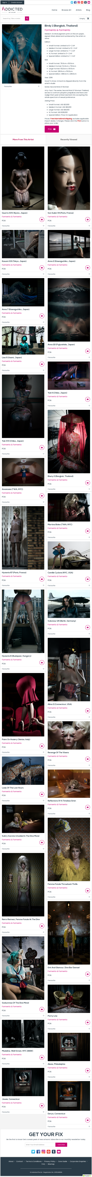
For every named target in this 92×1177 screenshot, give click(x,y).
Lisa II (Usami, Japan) (12, 358)
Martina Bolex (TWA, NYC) (60, 525)
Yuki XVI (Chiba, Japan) (13, 441)
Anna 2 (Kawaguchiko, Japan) (61, 261)
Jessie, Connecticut (11, 1099)
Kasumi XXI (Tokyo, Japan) (14, 261)
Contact (89, 2)
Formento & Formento (57, 30)
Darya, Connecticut (56, 1114)
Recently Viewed (69, 139)
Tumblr (85, 2)
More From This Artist (23, 139)
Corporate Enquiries (78, 1162)
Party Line (52, 1016)
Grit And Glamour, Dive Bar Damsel (64, 968)
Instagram (78, 2)
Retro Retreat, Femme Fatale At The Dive (21, 920)
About (11, 1162)
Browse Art (66, 10)
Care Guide (62, 1162)
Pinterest (82, 2)
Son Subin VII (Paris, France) (61, 213)
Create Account (16, 2)
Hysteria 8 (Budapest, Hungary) (16, 656)
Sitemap (51, 1164)
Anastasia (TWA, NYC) (12, 489)
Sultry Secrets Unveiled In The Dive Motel (20, 836)
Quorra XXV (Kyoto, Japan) (14, 213)
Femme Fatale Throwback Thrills (62, 884)
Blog (88, 10)
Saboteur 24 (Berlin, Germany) (62, 621)
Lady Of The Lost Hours (13, 788)
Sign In (4, 2)
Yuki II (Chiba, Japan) (57, 393)
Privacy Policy (49, 1162)
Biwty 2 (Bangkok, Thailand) (60, 476)
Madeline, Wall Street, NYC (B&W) (17, 1051)
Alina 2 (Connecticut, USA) (60, 704)
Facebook (75, 2)
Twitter (72, 2)
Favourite (21, 86)
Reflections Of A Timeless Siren (62, 801)
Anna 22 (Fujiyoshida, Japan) (61, 345)
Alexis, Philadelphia (56, 1064)
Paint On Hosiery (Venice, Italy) (16, 740)
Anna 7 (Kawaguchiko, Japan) (15, 309)
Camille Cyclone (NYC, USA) (60, 573)
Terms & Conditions (34, 1162)
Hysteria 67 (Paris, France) (14, 573)
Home (54, 10)
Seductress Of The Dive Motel (15, 1003)
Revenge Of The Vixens (58, 753)
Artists (79, 10)
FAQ (43, 1164)
